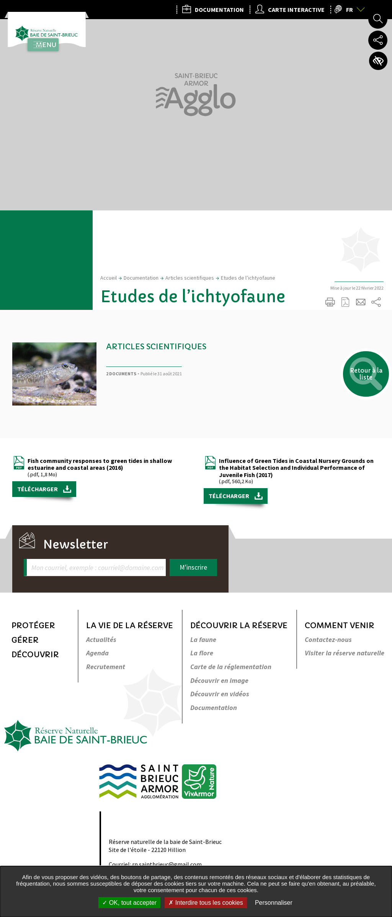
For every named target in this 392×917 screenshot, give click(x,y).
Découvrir (35, 654)
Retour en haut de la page (375, 569)
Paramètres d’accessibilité (377, 61)
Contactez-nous (328, 640)
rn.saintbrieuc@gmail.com (167, 864)
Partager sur (376, 302)
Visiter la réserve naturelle (344, 653)
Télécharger (38, 489)
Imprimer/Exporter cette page (330, 302)
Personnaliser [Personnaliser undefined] (273, 902)
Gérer (25, 640)
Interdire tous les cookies (205, 902)
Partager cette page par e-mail (360, 302)
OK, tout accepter (129, 902)
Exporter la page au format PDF (345, 302)
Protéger (33, 625)
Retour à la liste (357, 382)
